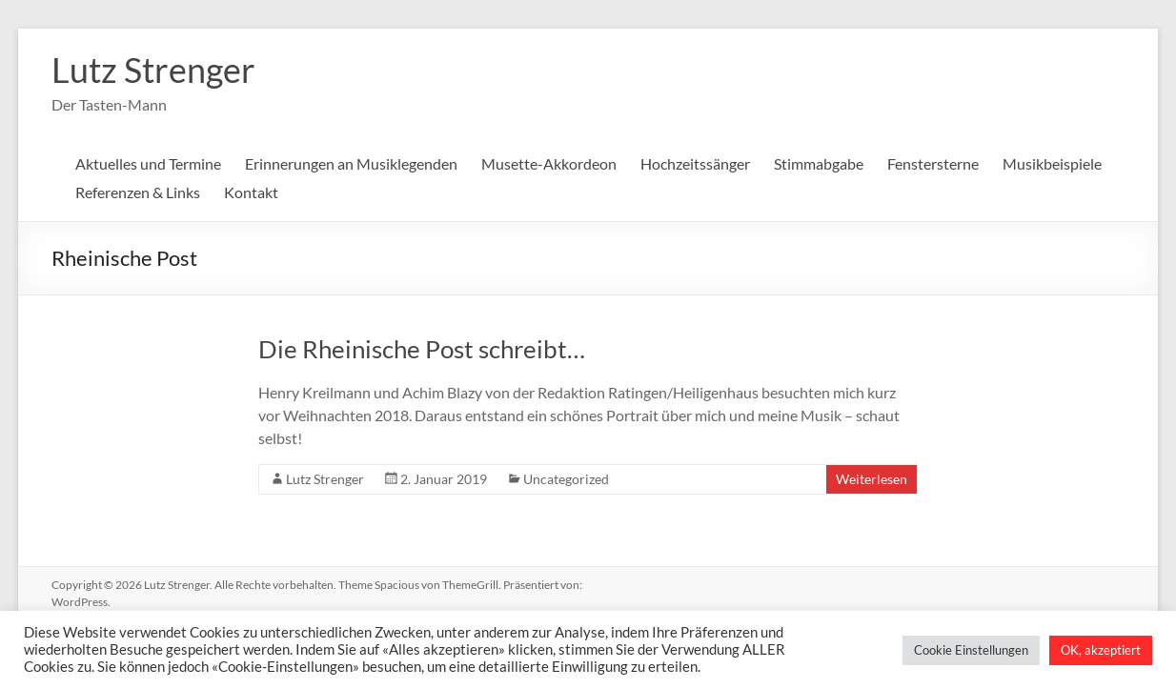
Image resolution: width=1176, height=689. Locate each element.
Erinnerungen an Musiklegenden (351, 163)
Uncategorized (566, 479)
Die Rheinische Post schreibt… (421, 349)
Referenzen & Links (137, 192)
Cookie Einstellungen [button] (971, 650)
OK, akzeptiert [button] (1101, 650)
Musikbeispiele (1052, 163)
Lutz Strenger (153, 70)
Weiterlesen (871, 479)
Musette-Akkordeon (549, 163)
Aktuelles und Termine (148, 163)
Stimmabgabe (818, 163)
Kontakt (251, 192)
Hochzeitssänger (695, 163)
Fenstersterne (933, 163)
